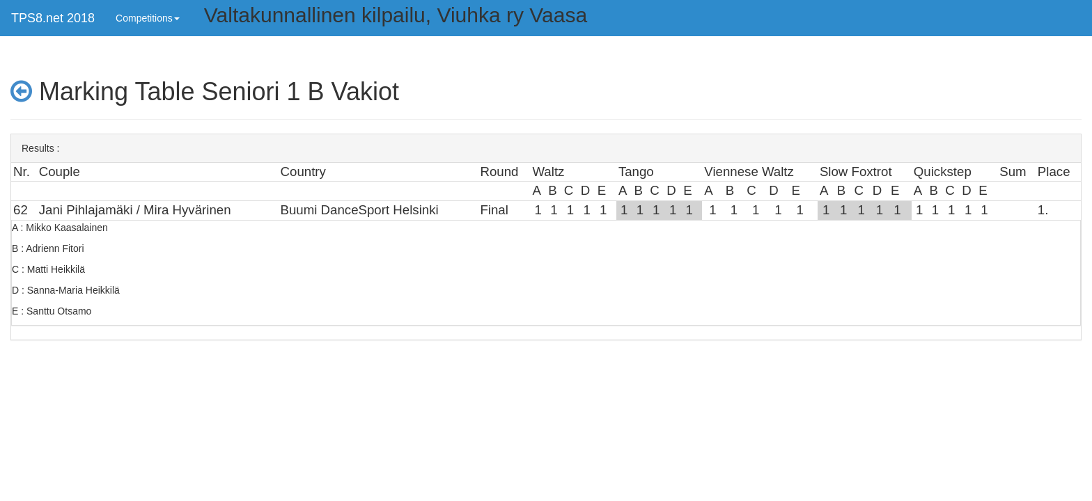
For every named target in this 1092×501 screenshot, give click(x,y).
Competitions (148, 18)
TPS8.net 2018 (53, 18)
